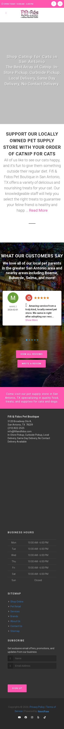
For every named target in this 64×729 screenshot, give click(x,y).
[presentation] (26, 675)
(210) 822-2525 (16, 428)
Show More (31, 320)
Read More (38, 210)
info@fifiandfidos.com (20, 431)
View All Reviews (31, 354)
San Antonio (36, 268)
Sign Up (17, 688)
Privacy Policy (37, 707)
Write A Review (31, 363)
